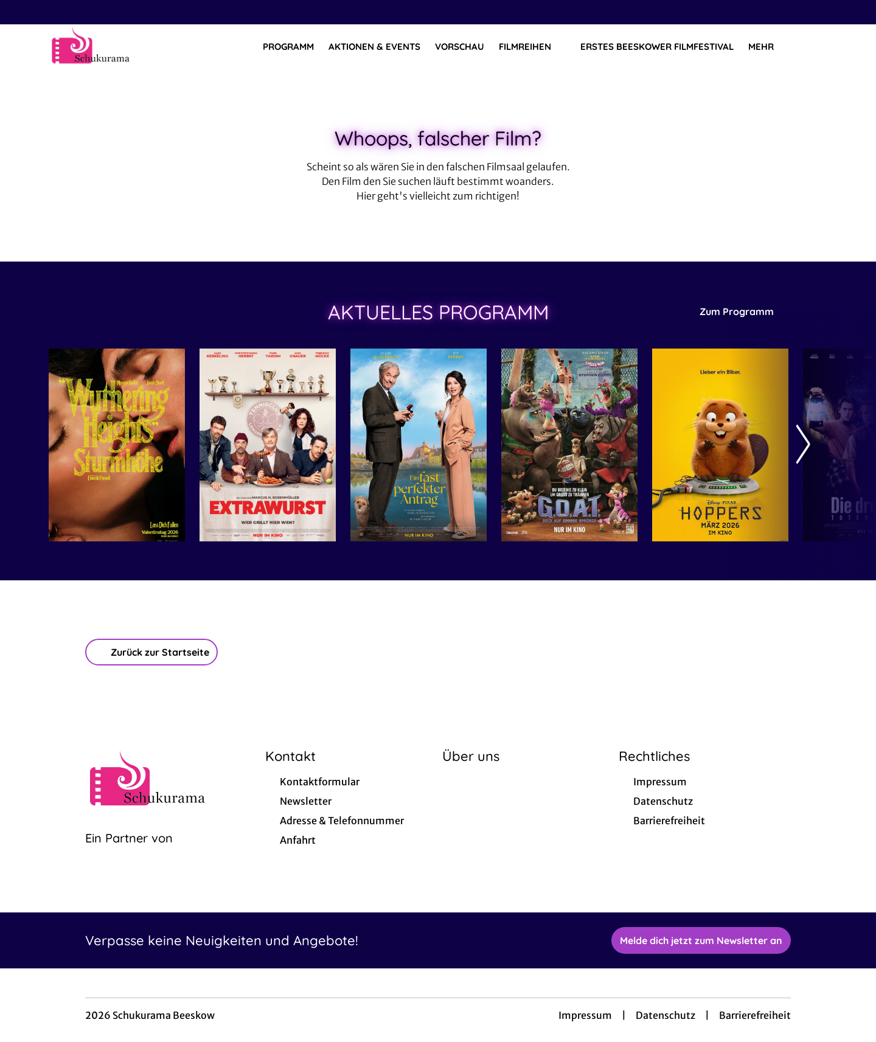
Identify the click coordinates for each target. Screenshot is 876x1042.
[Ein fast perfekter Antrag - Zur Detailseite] (418, 445)
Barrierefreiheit (755, 1015)
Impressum (585, 1015)
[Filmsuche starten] (815, 46)
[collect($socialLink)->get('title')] (22, 12)
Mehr (768, 47)
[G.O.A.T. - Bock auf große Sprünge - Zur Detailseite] (569, 445)
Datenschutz (665, 1015)
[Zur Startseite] (134, 46)
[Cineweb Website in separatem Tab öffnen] (129, 853)
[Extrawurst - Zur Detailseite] (268, 445)
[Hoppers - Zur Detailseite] (720, 445)
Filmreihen (532, 47)
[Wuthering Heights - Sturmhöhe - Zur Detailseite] (117, 445)
